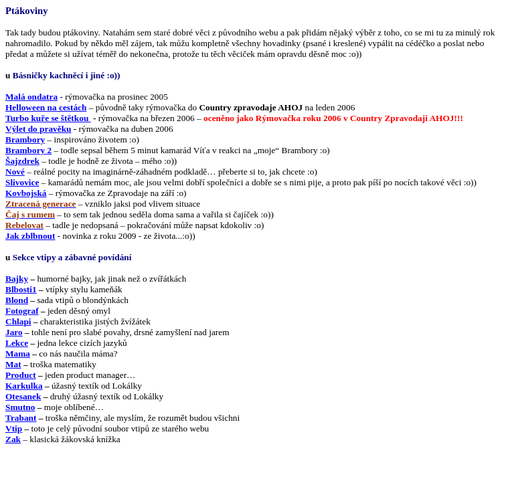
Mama (17, 354)
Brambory (25, 139)
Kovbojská (25, 193)
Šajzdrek (22, 161)
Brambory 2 (28, 150)
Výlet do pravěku (38, 129)
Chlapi (18, 321)
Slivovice (22, 182)
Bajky (16, 279)
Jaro (14, 332)
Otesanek (23, 396)
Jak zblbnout (30, 236)
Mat (13, 364)
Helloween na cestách (45, 107)
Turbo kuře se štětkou (48, 118)
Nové (15, 172)
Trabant (20, 418)
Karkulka (24, 386)
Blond (16, 300)
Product (20, 375)
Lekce (16, 343)
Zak (13, 439)
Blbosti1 (21, 289)
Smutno (20, 407)
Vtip (13, 428)
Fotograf (22, 311)
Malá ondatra (31, 97)
